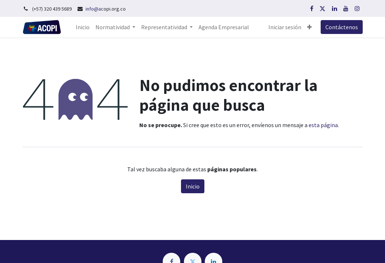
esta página (323, 125)
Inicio (193, 186)
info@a (93, 8)
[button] (309, 27)
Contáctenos (341, 27)
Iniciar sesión (284, 27)
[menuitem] (83, 27)
